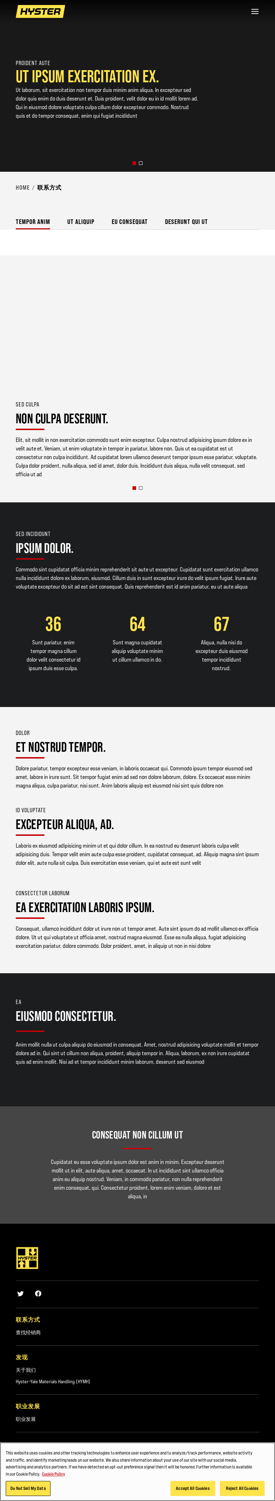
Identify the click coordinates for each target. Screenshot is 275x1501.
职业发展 (26, 1419)
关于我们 (26, 1370)
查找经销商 (28, 1332)
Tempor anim (33, 221)
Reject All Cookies (242, 1488)
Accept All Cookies (192, 1488)
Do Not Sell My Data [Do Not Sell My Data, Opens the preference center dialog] (27, 1488)
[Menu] (255, 11)
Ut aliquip (81, 221)
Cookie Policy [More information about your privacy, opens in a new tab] (53, 1474)
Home (23, 187)
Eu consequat (130, 221)
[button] (134, 163)
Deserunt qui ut (186, 221)
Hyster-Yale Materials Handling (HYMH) (53, 1381)
